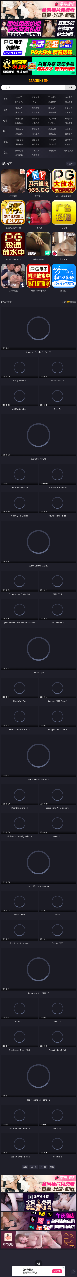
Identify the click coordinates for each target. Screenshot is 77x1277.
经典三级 (35, 123)
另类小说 (35, 144)
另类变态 (68, 123)
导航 (5, 152)
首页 (25, 1166)
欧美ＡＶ (52, 108)
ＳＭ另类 (68, 112)
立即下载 (57, 1271)
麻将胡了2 (19, 101)
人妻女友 (52, 140)
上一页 (34, 1166)
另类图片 (68, 133)
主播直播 (52, 112)
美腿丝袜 (19, 133)
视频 (5, 109)
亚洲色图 (35, 129)
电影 (5, 120)
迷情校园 (19, 144)
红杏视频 (19, 155)
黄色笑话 (52, 144)
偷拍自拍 (35, 118)
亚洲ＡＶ (19, 108)
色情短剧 (35, 155)
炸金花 (35, 101)
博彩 (5, 99)
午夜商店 (35, 150)
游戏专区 (68, 97)
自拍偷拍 (35, 108)
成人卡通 (52, 118)
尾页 (52, 1166)
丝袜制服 (35, 112)
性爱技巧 (68, 144)
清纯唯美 (35, 133)
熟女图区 (52, 133)
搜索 (70, 87)
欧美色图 (52, 129)
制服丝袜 (19, 123)
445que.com (38, 80)
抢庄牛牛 (68, 101)
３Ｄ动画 (68, 108)
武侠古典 (68, 140)
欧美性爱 (68, 118)
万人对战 (52, 97)
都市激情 (19, 140)
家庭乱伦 (35, 140)
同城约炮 (19, 150)
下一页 (43, 1166)
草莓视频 (52, 150)
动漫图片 (68, 129)
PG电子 (19, 97)
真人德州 (35, 97)
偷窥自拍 (19, 129)
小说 (5, 141)
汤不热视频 (68, 150)
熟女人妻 (19, 112)
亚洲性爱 (19, 118)
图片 (5, 131)
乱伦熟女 (52, 123)
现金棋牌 (52, 101)
